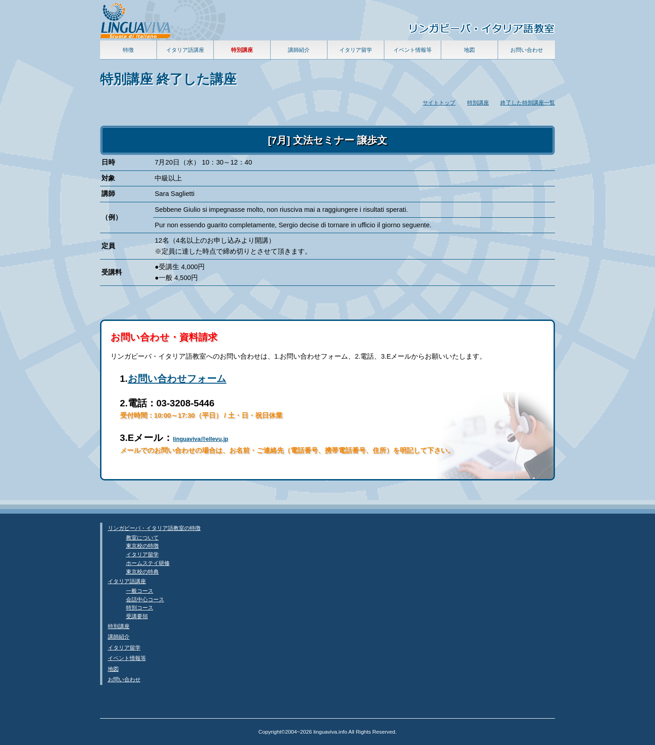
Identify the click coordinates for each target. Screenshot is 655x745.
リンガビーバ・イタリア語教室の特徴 (154, 528)
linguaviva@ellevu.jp (200, 439)
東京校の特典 (142, 572)
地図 (469, 50)
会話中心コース (145, 599)
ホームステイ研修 (148, 563)
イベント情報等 (412, 50)
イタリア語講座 (185, 50)
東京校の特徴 (142, 546)
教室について (142, 537)
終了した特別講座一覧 (527, 102)
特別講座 (478, 102)
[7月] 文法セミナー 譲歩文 (327, 140)
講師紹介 (299, 50)
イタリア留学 (355, 50)
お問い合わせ (526, 50)
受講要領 (137, 616)
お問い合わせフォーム (177, 378)
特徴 (128, 50)
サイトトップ (439, 102)
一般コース (139, 591)
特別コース (139, 607)
